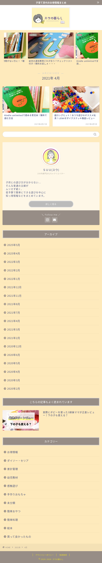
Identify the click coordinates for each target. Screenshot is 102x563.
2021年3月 (13, 329)
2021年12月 (14, 287)
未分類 (11, 503)
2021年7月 (13, 312)
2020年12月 (14, 346)
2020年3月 (13, 380)
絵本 (10, 528)
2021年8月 (13, 304)
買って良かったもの (19, 536)
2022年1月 (13, 279)
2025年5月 (13, 245)
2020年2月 (13, 388)
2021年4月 (13, 321)
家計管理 (12, 469)
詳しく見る (51, 204)
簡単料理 (12, 520)
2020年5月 (13, 363)
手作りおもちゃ (16, 494)
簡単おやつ (14, 511)
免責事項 (63, 555)
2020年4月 (13, 372)
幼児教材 (12, 477)
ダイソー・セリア (18, 460)
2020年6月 (13, 355)
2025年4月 (13, 253)
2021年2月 (13, 338)
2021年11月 (14, 296)
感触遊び (12, 486)
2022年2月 (13, 270)
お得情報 (12, 452)
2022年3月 (13, 262)
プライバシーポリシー (44, 555)
